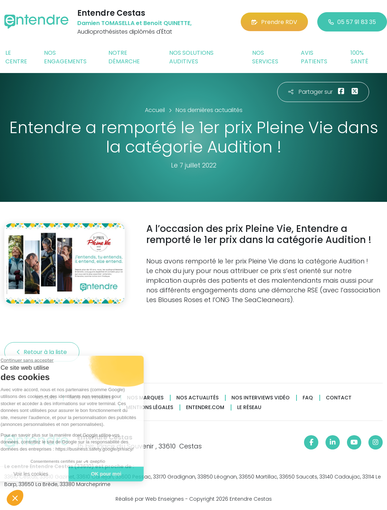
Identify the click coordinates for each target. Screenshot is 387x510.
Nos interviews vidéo (260, 398)
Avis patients (314, 57)
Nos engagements (65, 57)
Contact (339, 398)
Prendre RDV (274, 22)
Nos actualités (197, 398)
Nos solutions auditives (191, 57)
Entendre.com (205, 407)
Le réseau (249, 407)
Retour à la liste (41, 352)
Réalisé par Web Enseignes (150, 498)
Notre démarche (124, 57)
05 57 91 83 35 (352, 22)
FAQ (308, 398)
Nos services (265, 57)
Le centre (16, 57)
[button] (15, 497)
